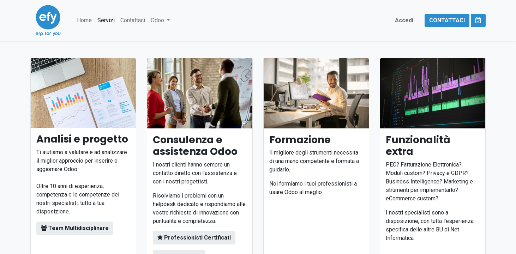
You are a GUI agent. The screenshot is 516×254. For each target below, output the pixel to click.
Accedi (404, 20)
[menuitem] (84, 20)
